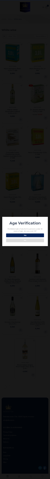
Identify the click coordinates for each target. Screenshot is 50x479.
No (25, 240)
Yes (25, 235)
